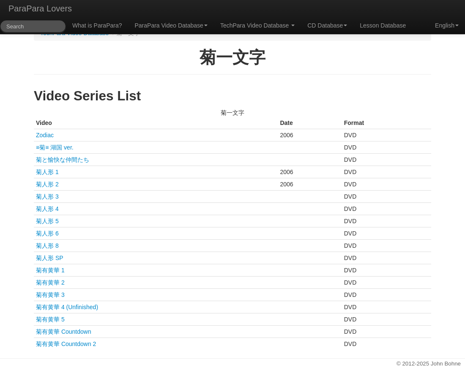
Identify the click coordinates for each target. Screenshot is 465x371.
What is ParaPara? (97, 25)
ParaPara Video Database (171, 25)
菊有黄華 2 (50, 282)
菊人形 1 (47, 172)
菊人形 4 (47, 208)
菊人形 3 (47, 196)
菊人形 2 (47, 184)
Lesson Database (383, 25)
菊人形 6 (47, 233)
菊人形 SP (49, 258)
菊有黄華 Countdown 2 (66, 344)
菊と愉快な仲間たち (62, 159)
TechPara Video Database (257, 25)
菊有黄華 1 (50, 270)
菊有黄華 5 (50, 319)
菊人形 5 (47, 221)
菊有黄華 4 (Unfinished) (67, 307)
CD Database (327, 25)
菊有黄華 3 (50, 294)
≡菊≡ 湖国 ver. (55, 147)
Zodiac (45, 135)
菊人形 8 (47, 245)
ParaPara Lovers (40, 8)
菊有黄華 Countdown (63, 331)
